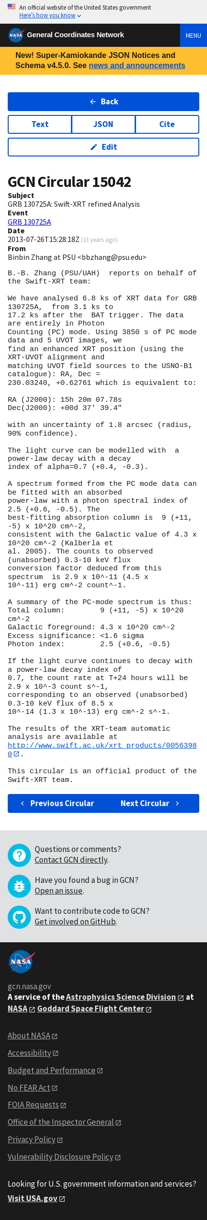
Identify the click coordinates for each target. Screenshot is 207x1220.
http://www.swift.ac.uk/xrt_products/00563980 (102, 750)
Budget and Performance (52, 1070)
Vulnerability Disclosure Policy (60, 1157)
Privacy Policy (31, 1140)
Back (103, 101)
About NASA (29, 1035)
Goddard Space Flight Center (90, 1009)
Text (40, 124)
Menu (193, 35)
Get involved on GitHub (75, 922)
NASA (18, 1009)
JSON (103, 124)
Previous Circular (56, 803)
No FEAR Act (29, 1087)
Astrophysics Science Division (121, 997)
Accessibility (29, 1053)
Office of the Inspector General (61, 1122)
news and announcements (137, 65)
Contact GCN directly (71, 860)
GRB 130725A (29, 222)
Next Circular (151, 803)
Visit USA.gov (32, 1198)
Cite (167, 124)
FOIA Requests (33, 1105)
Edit (103, 147)
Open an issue (59, 891)
